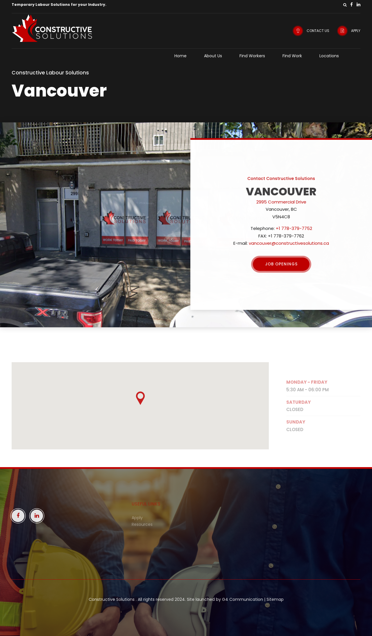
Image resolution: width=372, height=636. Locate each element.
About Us (213, 56)
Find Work (292, 56)
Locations (329, 56)
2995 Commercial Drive (281, 202)
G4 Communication (242, 599)
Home (180, 56)
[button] (140, 399)
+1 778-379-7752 (294, 228)
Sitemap (275, 599)
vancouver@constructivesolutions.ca (289, 243)
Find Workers (252, 56)
